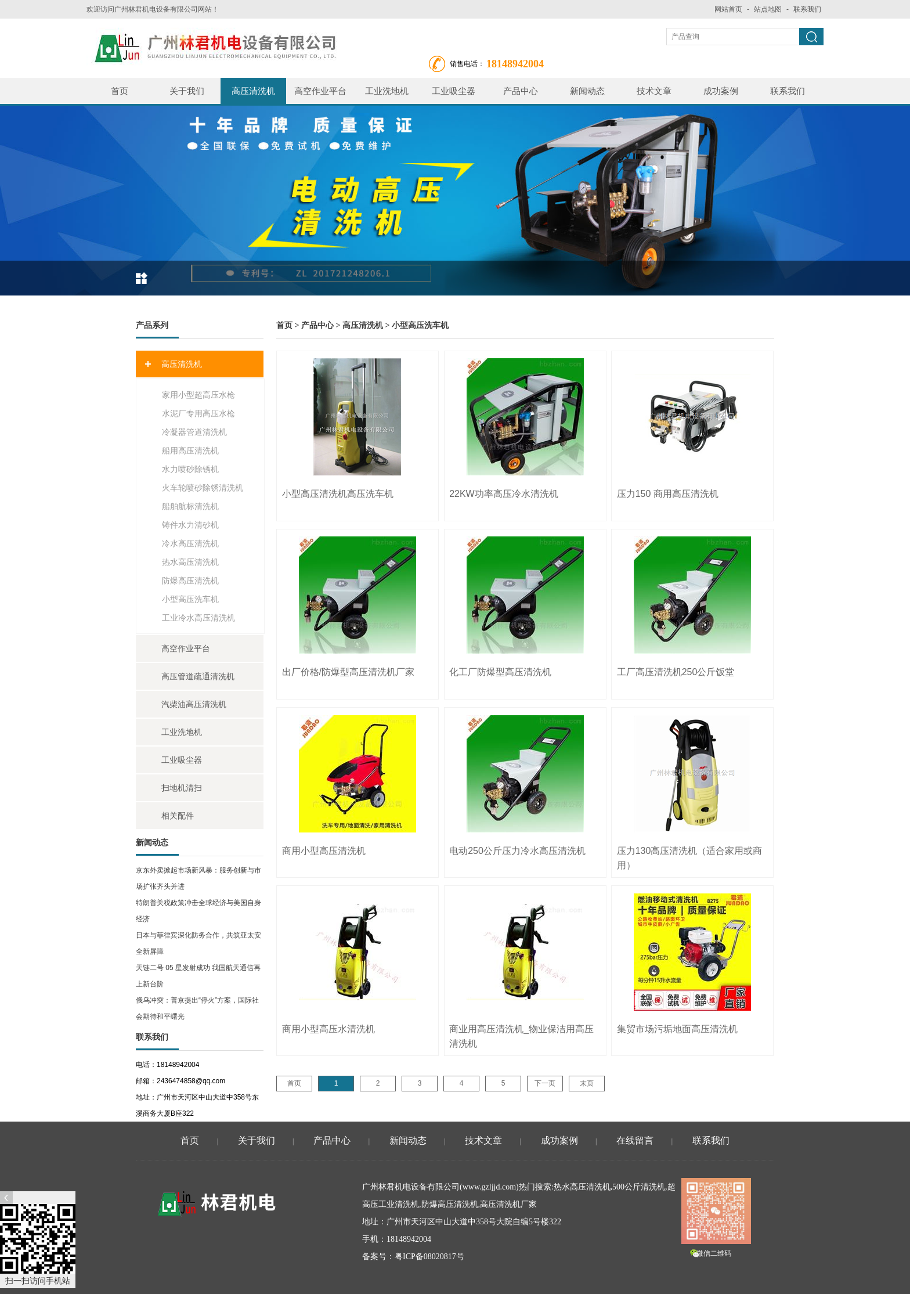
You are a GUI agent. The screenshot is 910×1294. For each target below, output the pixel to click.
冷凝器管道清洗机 (194, 432)
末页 (587, 1083)
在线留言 (634, 1140)
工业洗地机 (387, 91)
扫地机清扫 (181, 787)
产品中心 (520, 91)
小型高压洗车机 (190, 599)
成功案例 (720, 91)
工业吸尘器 (453, 91)
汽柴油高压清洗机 (193, 704)
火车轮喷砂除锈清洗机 (202, 487)
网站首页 (728, 9)
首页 (119, 91)
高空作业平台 (320, 91)
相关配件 (177, 815)
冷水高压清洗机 (190, 543)
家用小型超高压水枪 (198, 394)
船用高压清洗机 (190, 450)
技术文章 (654, 91)
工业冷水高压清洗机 (198, 617)
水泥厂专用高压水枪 (198, 413)
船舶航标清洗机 (190, 506)
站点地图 (768, 9)
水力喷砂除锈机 (190, 469)
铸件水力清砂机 (190, 524)
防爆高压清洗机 (190, 580)
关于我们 (186, 91)
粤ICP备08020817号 (429, 1256)
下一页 (545, 1083)
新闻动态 (587, 91)
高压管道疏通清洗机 (197, 676)
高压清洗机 (253, 91)
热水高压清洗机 (190, 562)
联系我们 (807, 9)
